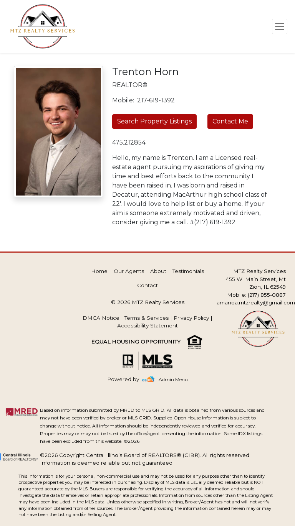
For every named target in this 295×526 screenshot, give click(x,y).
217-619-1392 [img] (156, 100)
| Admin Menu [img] (172, 379)
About (158, 271)
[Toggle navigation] (279, 26)
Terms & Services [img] (146, 318)
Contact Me (230, 121)
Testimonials (188, 271)
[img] (127, 379)
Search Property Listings (154, 121)
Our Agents (129, 271)
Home (99, 271)
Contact (147, 285)
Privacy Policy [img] (191, 318)
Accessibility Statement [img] (147, 325)
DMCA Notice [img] (101, 318)
